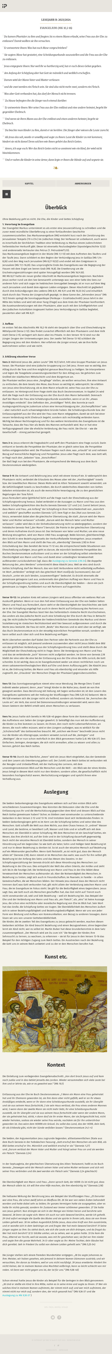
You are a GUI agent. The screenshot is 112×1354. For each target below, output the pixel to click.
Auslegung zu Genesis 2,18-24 (68, 560)
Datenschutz (51, 1350)
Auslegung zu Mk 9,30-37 (16, 1295)
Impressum (63, 1350)
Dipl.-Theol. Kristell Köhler (56, 1307)
